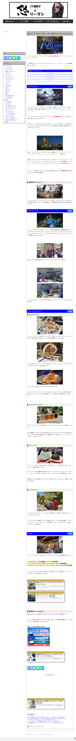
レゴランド (7, 69)
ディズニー (41, 730)
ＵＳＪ (6, 73)
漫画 (6, 121)
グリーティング (50, 75)
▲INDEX (70, 86)
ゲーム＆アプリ (8, 111)
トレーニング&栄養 (9, 113)
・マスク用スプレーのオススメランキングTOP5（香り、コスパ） (42, 723)
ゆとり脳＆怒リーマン (9, 105)
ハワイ (6, 81)
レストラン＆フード (50, 77)
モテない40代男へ (38, 21)
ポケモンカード (8, 115)
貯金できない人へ (10, 21)
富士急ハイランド (8, 71)
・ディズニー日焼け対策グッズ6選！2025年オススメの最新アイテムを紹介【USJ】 (46, 722)
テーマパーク (6, 65)
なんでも (7, 103)
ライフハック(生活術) (9, 117)
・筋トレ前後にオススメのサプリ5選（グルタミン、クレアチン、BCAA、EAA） (45, 720)
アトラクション (50, 73)
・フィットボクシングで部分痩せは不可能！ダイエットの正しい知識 (43, 725)
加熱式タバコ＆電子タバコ (10, 119)
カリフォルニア (33, 730)
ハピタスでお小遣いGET (52, 21)
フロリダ (7, 85)
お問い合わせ (66, 21)
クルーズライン (8, 79)
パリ (6, 83)
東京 (6, 89)
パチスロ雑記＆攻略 (8, 95)
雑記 (5, 99)
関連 (6, 91)
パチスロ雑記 (8, 97)
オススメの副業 (24, 21)
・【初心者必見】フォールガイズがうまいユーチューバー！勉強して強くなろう (45, 726)
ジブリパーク (8, 67)
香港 (6, 93)
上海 (6, 87)
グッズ (49, 80)
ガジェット (7, 109)
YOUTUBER (7, 101)
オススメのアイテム (9, 107)
